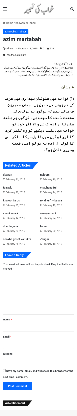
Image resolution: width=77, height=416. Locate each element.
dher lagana (10, 226)
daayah (7, 174)
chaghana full (48, 187)
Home (8, 22)
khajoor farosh (12, 200)
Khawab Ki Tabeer (26, 22)
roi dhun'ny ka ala (51, 200)
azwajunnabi (48, 213)
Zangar (44, 239)
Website (7, 353)
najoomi (45, 174)
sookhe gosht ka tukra (17, 239)
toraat (44, 226)
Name (7, 319)
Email (7, 336)
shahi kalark (10, 213)
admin (9, 48)
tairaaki (7, 187)
